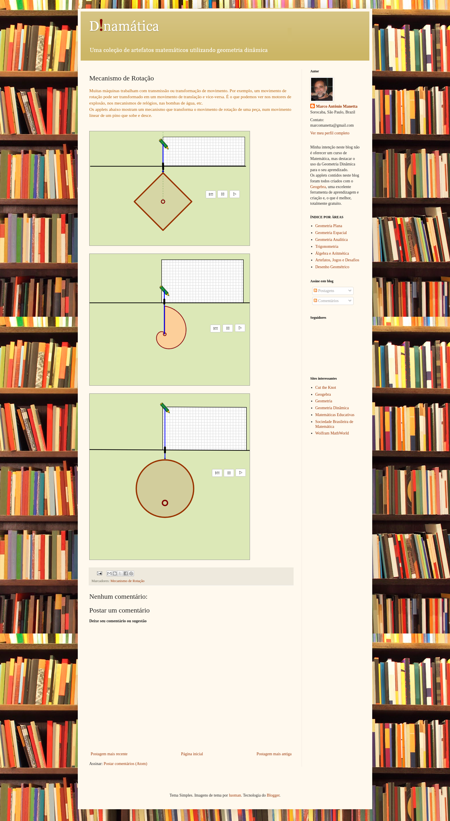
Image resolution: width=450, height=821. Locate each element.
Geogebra (318, 187)
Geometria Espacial (331, 233)
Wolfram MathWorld (332, 433)
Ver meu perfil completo (329, 133)
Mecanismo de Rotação (127, 581)
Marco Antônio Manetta (336, 106)
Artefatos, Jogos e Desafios (337, 260)
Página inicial (192, 754)
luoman (235, 795)
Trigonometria (326, 246)
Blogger (273, 795)
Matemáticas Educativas (334, 415)
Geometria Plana (328, 226)
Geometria (323, 401)
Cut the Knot (325, 387)
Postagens (324, 291)
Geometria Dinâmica (332, 408)
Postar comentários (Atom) (125, 764)
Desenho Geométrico (332, 267)
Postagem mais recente (109, 754)
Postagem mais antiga (274, 754)
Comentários (326, 301)
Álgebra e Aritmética (332, 253)
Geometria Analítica (331, 239)
